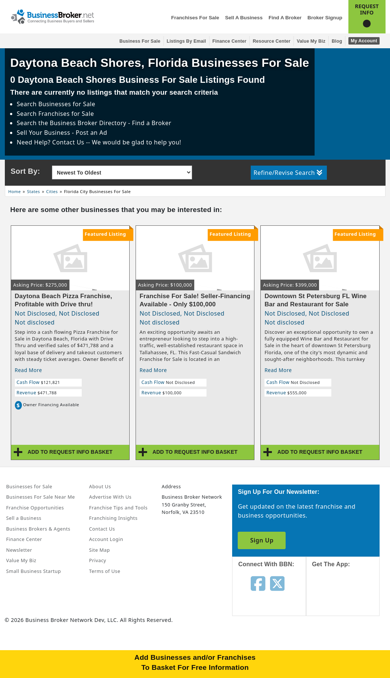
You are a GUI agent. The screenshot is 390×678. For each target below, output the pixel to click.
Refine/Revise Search (288, 172)
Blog (337, 41)
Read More (28, 370)
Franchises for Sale (195, 17)
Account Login (106, 539)
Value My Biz (311, 41)
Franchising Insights (113, 518)
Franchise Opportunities (35, 507)
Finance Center (229, 41)
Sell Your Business (44, 132)
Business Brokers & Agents (38, 528)
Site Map (99, 550)
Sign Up (261, 540)
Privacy (97, 560)
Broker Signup (325, 17)
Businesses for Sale (66, 104)
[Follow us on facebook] (258, 583)
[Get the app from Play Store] (349, 649)
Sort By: (25, 171)
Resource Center (271, 41)
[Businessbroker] (52, 16)
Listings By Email (186, 41)
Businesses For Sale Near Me (40, 496)
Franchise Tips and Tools (118, 507)
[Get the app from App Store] (349, 598)
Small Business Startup (33, 571)
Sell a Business (244, 17)
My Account (364, 40)
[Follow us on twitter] (277, 583)
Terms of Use (104, 571)
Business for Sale (140, 41)
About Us (100, 486)
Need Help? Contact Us (51, 142)
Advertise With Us (110, 496)
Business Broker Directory (88, 123)
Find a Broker (285, 17)
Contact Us (102, 528)
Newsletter (19, 550)
